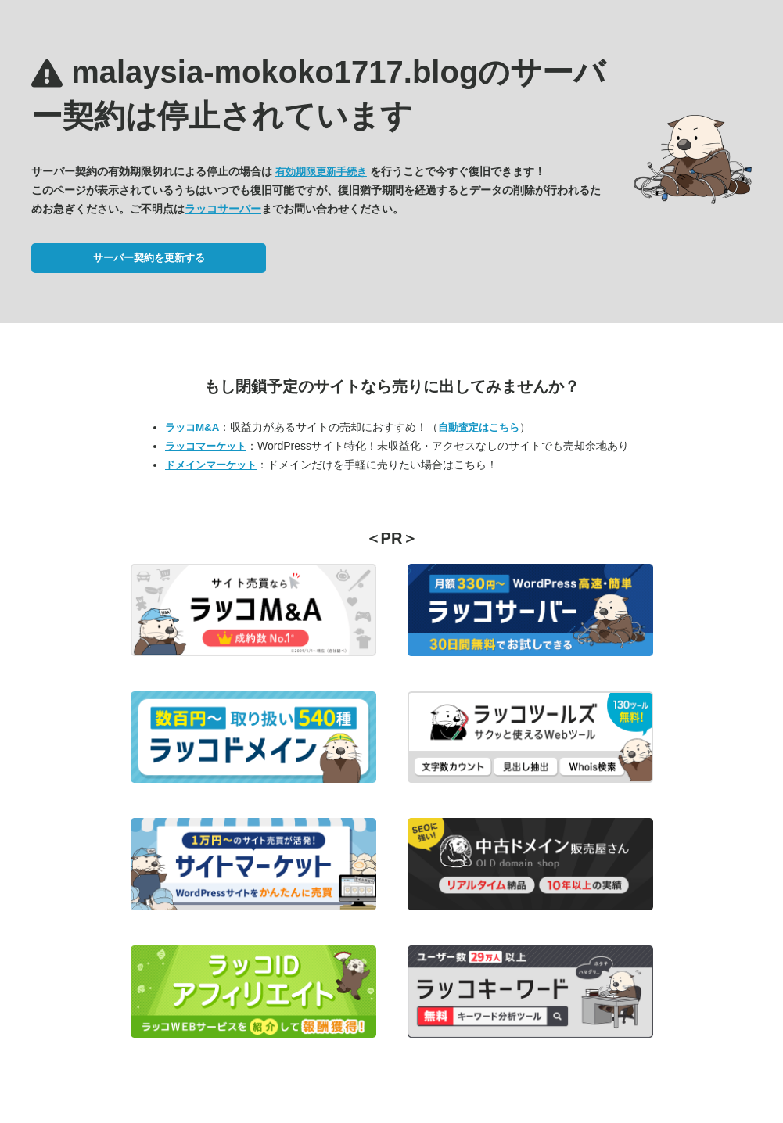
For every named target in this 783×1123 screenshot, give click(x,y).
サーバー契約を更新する (149, 258)
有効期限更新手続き (321, 172)
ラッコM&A (192, 427)
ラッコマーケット (205, 446)
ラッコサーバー (223, 209)
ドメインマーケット (211, 465)
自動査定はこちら (478, 427)
